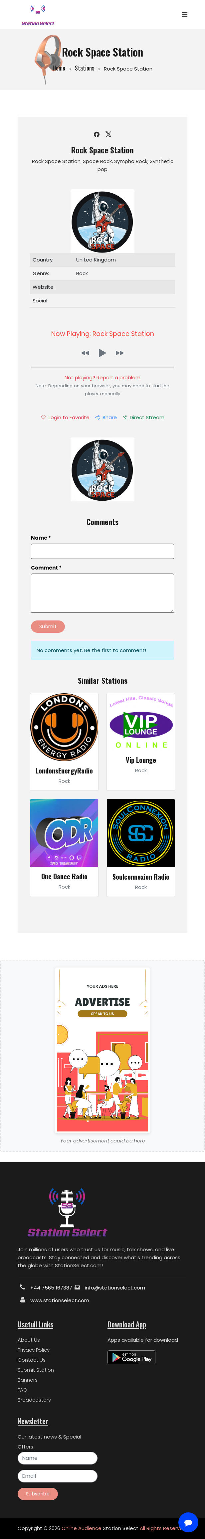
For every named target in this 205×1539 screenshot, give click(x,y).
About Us (29, 1339)
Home (59, 68)
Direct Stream (143, 417)
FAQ (22, 1389)
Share (106, 417)
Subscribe (38, 1493)
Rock (82, 273)
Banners (28, 1379)
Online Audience (82, 1528)
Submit (48, 626)
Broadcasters (34, 1399)
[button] (85, 353)
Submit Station (36, 1369)
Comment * (46, 567)
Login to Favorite (65, 417)
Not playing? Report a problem (102, 377)
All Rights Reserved (163, 1528)
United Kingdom (96, 259)
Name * (41, 537)
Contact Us (32, 1359)
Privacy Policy (34, 1349)
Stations (84, 68)
